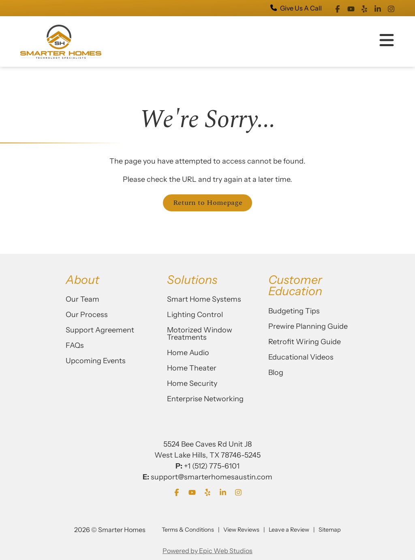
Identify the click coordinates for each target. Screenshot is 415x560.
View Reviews (241, 529)
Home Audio (188, 352)
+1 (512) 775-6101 (212, 466)
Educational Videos (301, 357)
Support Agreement (100, 330)
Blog (275, 372)
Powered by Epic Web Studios (207, 550)
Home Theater (191, 368)
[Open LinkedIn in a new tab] (377, 8)
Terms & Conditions (188, 529)
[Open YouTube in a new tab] (351, 8)
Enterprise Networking (205, 398)
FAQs (75, 345)
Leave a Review (289, 529)
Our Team (82, 299)
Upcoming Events (96, 360)
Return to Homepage (207, 202)
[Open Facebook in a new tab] (337, 8)
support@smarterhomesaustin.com (211, 477)
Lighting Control (195, 314)
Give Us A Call (296, 8)
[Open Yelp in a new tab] (364, 8)
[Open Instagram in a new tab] (391, 8)
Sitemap (330, 529)
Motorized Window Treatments (199, 334)
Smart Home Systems (204, 299)
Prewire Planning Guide (308, 326)
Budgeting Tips (294, 311)
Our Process (87, 314)
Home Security (192, 383)
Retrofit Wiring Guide (304, 341)
